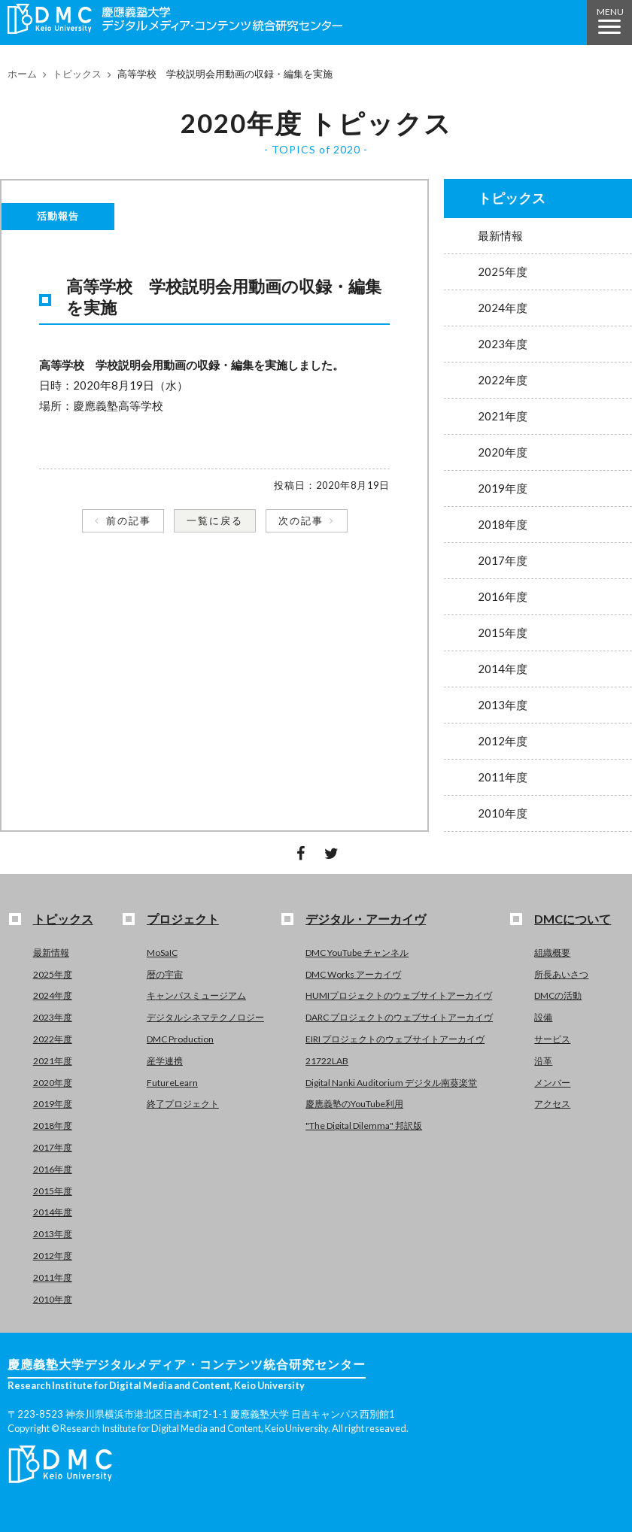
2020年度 (502, 452)
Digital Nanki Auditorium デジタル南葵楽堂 (391, 1082)
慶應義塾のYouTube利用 (354, 1103)
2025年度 (502, 271)
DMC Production (180, 1039)
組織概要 (552, 952)
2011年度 (502, 777)
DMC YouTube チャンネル (357, 952)
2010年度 (502, 813)
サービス (552, 1039)
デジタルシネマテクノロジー (205, 1017)
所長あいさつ (561, 974)
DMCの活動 (558, 995)
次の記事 (301, 520)
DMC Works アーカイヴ (353, 974)
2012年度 (502, 741)
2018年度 (502, 524)
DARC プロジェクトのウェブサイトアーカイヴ (399, 1017)
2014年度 (502, 668)
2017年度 (502, 560)
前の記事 (128, 520)
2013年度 (502, 704)
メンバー (552, 1082)
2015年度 (502, 632)
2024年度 (502, 307)
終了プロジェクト (183, 1103)
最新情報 (500, 235)
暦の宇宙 (165, 974)
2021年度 (502, 416)
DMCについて (572, 919)
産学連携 (165, 1060)
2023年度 (502, 343)
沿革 (543, 1060)
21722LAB (326, 1060)
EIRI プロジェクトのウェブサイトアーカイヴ (395, 1039)
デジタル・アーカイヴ (365, 919)
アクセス (552, 1103)
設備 (543, 1017)
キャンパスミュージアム (196, 995)
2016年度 (502, 596)
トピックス (77, 74)
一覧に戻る (215, 520)
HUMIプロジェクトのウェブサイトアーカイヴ (398, 995)
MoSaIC (162, 952)
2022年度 (502, 380)
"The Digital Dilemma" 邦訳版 (363, 1125)
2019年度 (502, 488)
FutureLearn (172, 1082)
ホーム (22, 74)
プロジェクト (183, 919)
